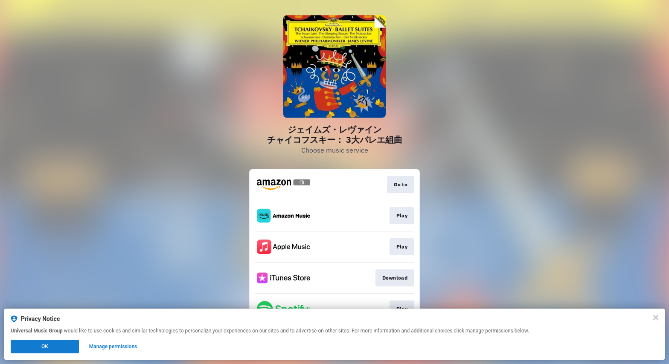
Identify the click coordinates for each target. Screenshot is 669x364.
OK (44, 347)
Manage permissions (113, 347)
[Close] (656, 317)
